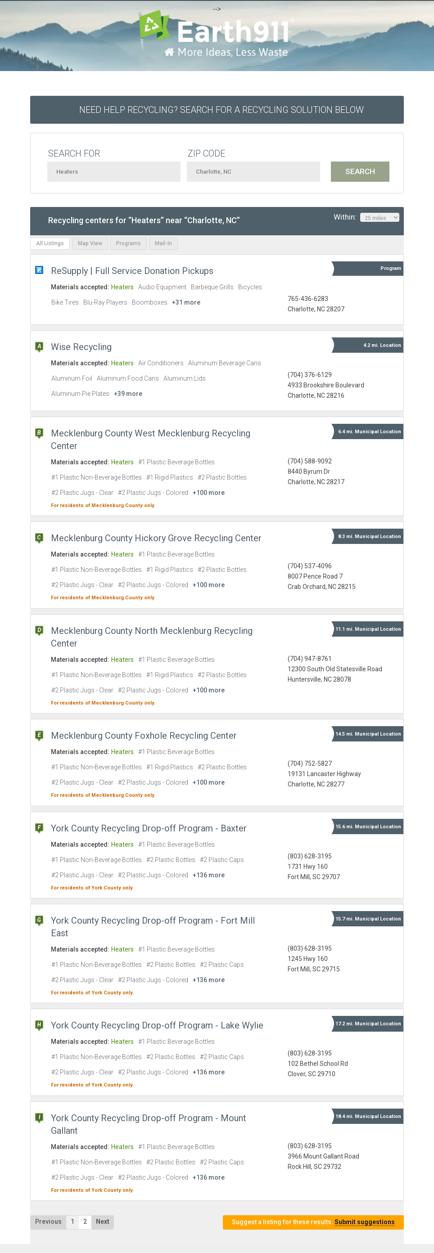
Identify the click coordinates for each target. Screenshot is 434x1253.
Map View (90, 243)
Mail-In (163, 243)
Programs (128, 243)
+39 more (128, 393)
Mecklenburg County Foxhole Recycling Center (144, 735)
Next (102, 1221)
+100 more (209, 492)
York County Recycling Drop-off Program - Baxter (149, 828)
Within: (366, 217)
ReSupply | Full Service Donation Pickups (132, 270)
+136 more (209, 875)
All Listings (50, 243)
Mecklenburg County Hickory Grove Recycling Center (156, 538)
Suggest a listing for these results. (313, 1222)
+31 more (186, 302)
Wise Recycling (81, 346)
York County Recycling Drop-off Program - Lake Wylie (157, 1025)
